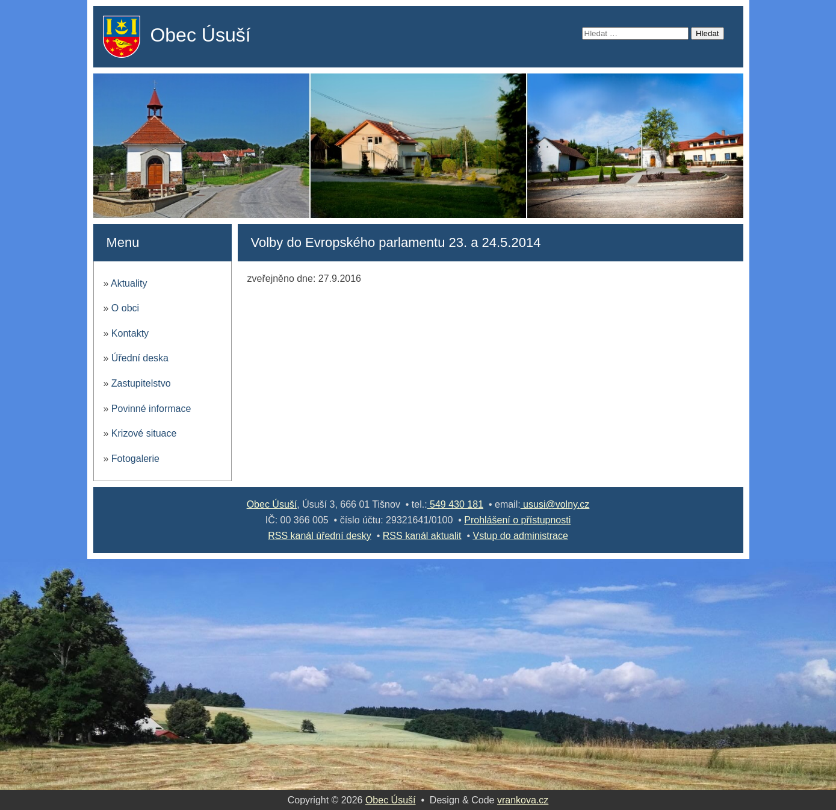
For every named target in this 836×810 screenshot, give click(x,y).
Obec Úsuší (200, 35)
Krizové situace (144, 433)
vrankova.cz (522, 800)
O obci (125, 308)
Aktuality (129, 283)
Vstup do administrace (520, 536)
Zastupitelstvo (141, 383)
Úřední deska (140, 358)
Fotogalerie (135, 458)
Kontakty (130, 333)
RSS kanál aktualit (422, 536)
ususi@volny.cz (555, 504)
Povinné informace (151, 408)
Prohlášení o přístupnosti (517, 520)
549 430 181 (455, 504)
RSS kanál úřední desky (319, 536)
